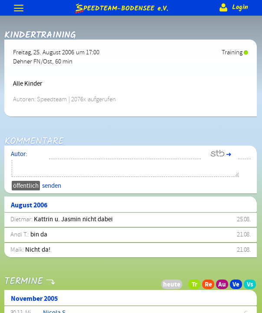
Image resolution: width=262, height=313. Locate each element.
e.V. (121, 8)
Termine (23, 276)
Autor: (19, 154)
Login (232, 7)
